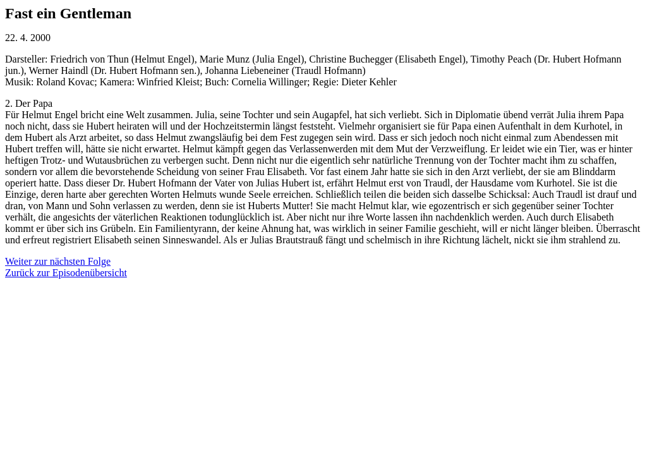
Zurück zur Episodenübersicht (66, 272)
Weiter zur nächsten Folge (58, 261)
